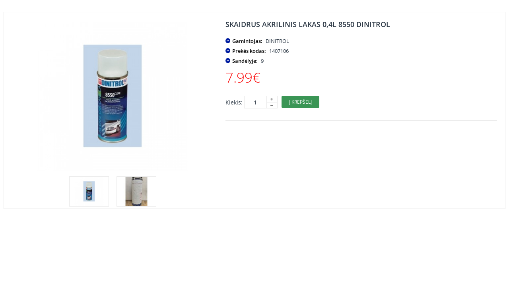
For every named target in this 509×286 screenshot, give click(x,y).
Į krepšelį (300, 102)
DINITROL (277, 40)
